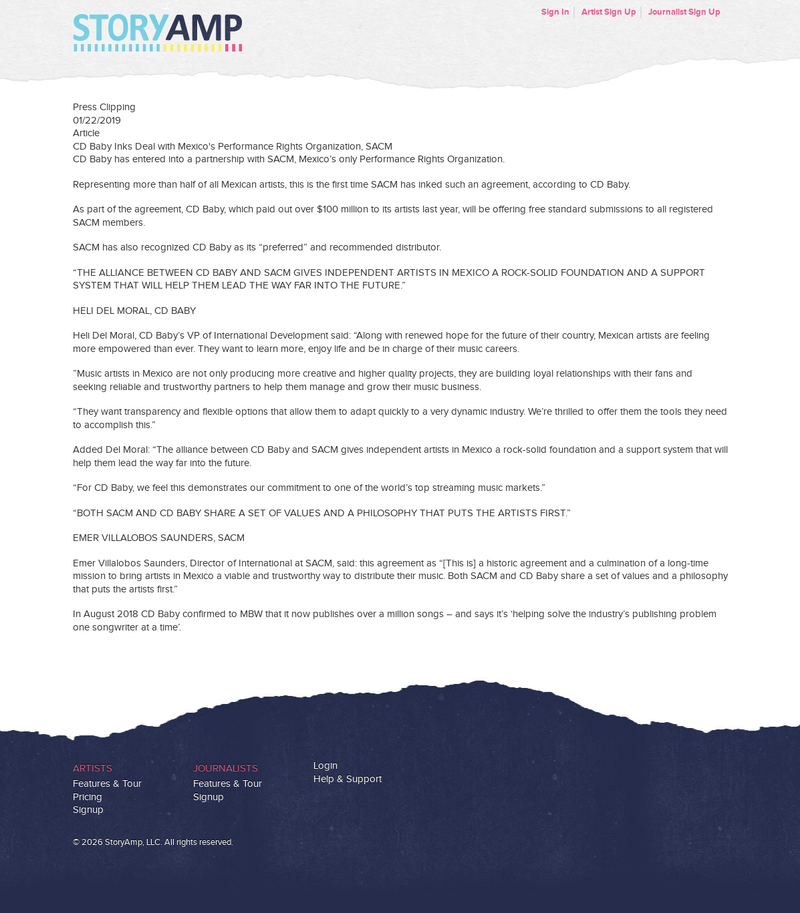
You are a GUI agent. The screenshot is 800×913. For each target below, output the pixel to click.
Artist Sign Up (608, 12)
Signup (88, 809)
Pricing (87, 797)
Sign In (555, 12)
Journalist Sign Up (684, 12)
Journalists (225, 768)
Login (325, 765)
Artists (92, 768)
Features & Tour (107, 783)
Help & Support (347, 779)
